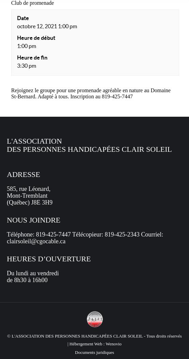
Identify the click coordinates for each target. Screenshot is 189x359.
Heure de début (36, 38)
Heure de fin (32, 57)
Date (23, 18)
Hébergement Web (86, 343)
